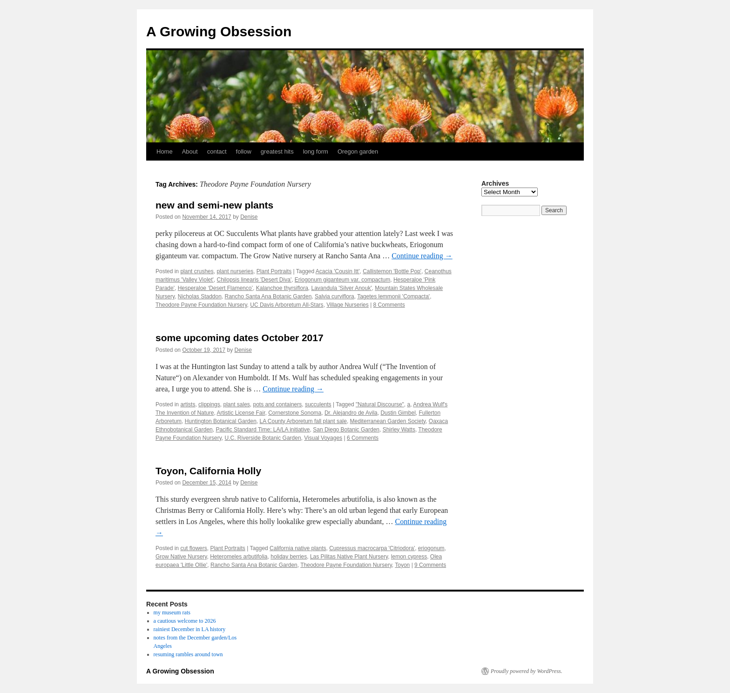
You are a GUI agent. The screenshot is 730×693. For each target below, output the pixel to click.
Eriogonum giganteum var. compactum (342, 279)
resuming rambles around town (188, 654)
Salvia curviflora (334, 296)
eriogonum (431, 548)
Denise (248, 217)
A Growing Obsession (218, 31)
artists (187, 404)
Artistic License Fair (240, 413)
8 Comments (389, 305)
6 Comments (363, 438)
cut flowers (193, 548)
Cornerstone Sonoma (294, 413)
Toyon (402, 565)
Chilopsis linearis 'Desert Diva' (254, 279)
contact (217, 151)
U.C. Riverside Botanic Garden (263, 438)
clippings (209, 404)
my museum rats (172, 612)
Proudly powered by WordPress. (526, 671)
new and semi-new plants (214, 205)
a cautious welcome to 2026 (185, 621)
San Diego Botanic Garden (346, 429)
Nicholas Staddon (200, 296)
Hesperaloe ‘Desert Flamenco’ (215, 288)
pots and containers (277, 404)
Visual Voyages (323, 438)
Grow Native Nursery (181, 556)
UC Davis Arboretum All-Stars (286, 305)
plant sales (236, 404)
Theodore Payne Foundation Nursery (201, 305)
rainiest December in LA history (190, 629)
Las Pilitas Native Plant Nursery (349, 556)
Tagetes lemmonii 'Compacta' (393, 296)
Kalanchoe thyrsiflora (282, 288)
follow (243, 151)
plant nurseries (234, 271)
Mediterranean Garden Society (388, 421)
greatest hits (277, 151)
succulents (318, 404)
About (190, 151)
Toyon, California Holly (208, 470)
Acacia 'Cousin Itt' (338, 271)
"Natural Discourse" (380, 404)
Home (164, 151)
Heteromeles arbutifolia (238, 556)
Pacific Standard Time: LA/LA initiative (263, 429)
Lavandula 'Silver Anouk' (341, 288)
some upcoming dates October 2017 (239, 337)
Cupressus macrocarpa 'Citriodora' (372, 548)
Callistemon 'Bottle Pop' (392, 271)
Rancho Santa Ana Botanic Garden (268, 296)
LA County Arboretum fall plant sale (302, 421)
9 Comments (430, 565)
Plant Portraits (274, 271)
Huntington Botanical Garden (221, 421)
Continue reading (422, 256)
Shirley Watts (399, 429)
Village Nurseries (347, 305)
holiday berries (288, 556)
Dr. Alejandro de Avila (351, 413)
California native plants (298, 548)
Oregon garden (358, 151)
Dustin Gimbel (397, 413)
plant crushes (196, 271)
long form (315, 151)
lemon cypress (409, 556)
